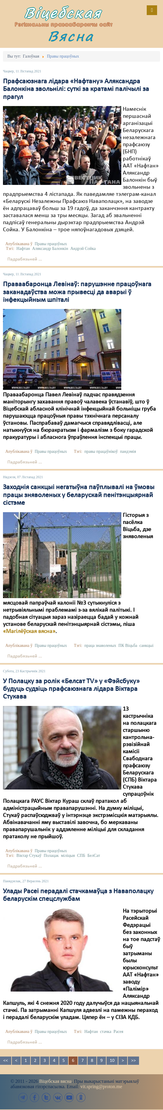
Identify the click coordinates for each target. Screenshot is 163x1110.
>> (133, 1060)
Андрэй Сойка (83, 248)
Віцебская (63, 12)
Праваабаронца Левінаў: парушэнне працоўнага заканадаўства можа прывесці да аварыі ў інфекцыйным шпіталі (77, 292)
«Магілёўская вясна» (29, 631)
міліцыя (68, 855)
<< (5, 1060)
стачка (105, 1031)
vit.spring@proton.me (101, 1086)
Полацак (51, 855)
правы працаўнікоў (101, 451)
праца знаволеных (100, 645)
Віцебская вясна (55, 1081)
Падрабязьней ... (24, 259)
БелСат (93, 855)
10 (112, 1060)
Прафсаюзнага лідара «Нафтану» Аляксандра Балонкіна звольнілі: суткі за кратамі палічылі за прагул (76, 89)
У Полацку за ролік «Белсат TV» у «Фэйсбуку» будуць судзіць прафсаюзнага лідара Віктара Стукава (71, 689)
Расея (118, 1031)
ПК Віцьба (127, 645)
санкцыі (146, 645)
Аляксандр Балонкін (50, 248)
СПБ (81, 855)
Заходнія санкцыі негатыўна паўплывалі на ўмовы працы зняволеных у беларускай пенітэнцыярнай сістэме (78, 495)
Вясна (70, 36)
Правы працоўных (51, 244)
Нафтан (23, 248)
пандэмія (128, 451)
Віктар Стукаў (29, 855)
